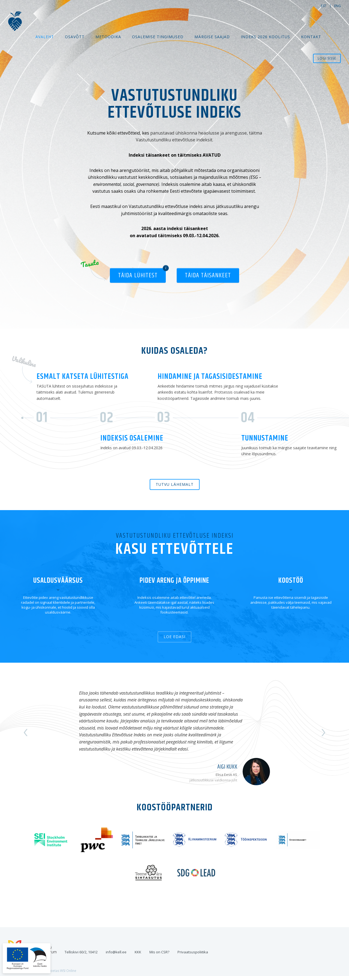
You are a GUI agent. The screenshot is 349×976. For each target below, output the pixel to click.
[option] (174, 732)
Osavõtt (75, 36)
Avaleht (44, 36)
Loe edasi (174, 636)
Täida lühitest (138, 275)
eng (337, 6)
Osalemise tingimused (157, 36)
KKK (138, 952)
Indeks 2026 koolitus (265, 36)
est (323, 6)
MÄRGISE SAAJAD (212, 36)
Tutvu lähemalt (175, 484)
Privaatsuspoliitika (192, 952)
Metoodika (108, 36)
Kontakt (311, 36)
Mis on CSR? (159, 952)
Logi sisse (327, 58)
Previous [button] (25, 732)
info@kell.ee (116, 952)
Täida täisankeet (208, 275)
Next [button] (323, 732)
